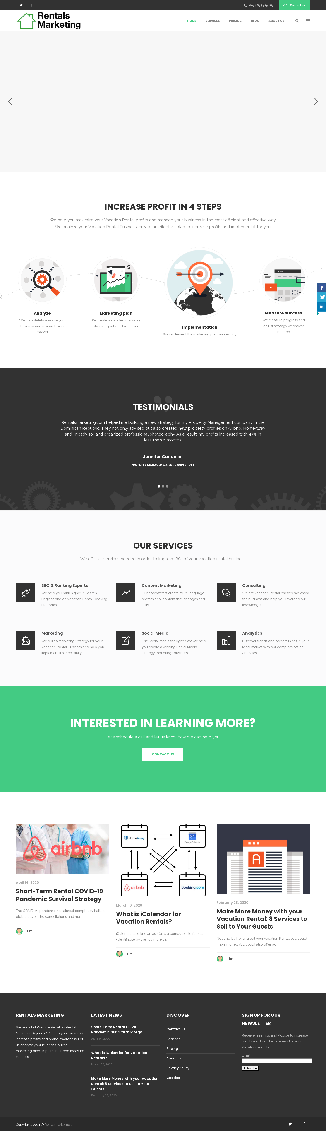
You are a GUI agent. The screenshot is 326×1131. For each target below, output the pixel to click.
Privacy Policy (177, 1068)
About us (173, 1058)
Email (247, 1055)
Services (173, 1039)
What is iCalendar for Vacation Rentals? (148, 918)
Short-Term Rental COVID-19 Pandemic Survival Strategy (59, 895)
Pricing (172, 1048)
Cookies (173, 1078)
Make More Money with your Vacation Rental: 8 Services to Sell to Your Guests (262, 919)
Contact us (175, 1029)
